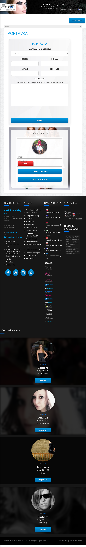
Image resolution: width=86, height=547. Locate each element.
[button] (8, 272)
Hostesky (29, 219)
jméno (24, 59)
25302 (44, 414)
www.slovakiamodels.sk (54, 218)
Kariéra (8, 259)
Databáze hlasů (31, 256)
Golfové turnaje (31, 239)
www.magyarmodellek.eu (53, 225)
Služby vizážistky (32, 242)
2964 (44, 513)
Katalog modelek (39, 179)
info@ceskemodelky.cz (50, 9)
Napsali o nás (10, 265)
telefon (54, 69)
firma (54, 59)
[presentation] (28, 112)
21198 (44, 464)
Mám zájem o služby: (40, 49)
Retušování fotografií (33, 253)
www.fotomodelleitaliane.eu (53, 233)
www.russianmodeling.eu (53, 256)
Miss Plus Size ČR (32, 236)
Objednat (43, 380)
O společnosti (10, 241)
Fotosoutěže (30, 258)
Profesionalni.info (76, 541)
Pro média (9, 262)
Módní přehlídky (31, 227)
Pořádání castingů (32, 230)
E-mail (25, 69)
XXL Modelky (30, 233)
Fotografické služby (32, 216)
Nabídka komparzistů (33, 250)
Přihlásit (62, 20)
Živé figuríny (30, 224)
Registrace (77, 20)
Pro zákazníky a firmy (33, 210)
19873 (44, 364)
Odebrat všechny (40, 171)
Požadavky (40, 78)
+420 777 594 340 (11, 232)
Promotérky (30, 221)
